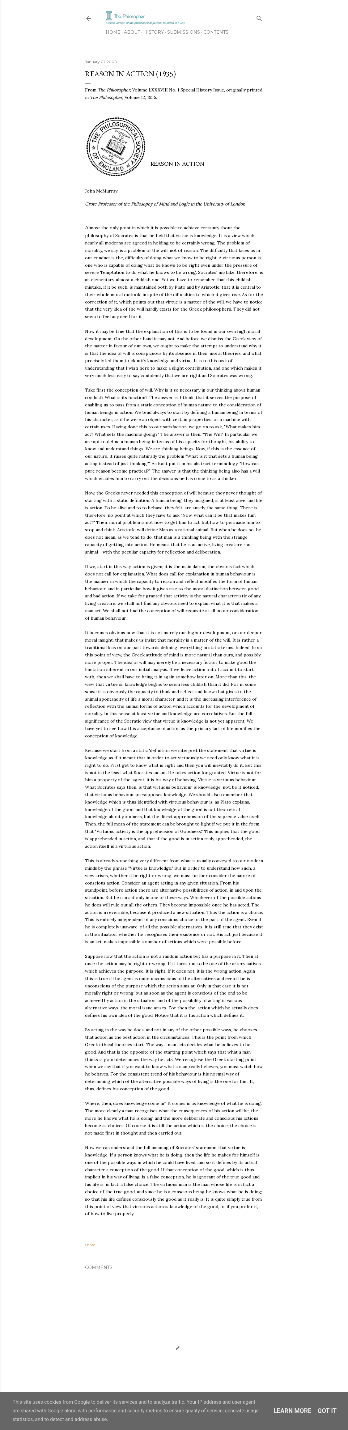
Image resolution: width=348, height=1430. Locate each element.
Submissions (181, 32)
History (151, 32)
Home (111, 32)
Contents (213, 32)
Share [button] (90, 1244)
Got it (327, 1411)
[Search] (259, 17)
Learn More (293, 1411)
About (130, 32)
